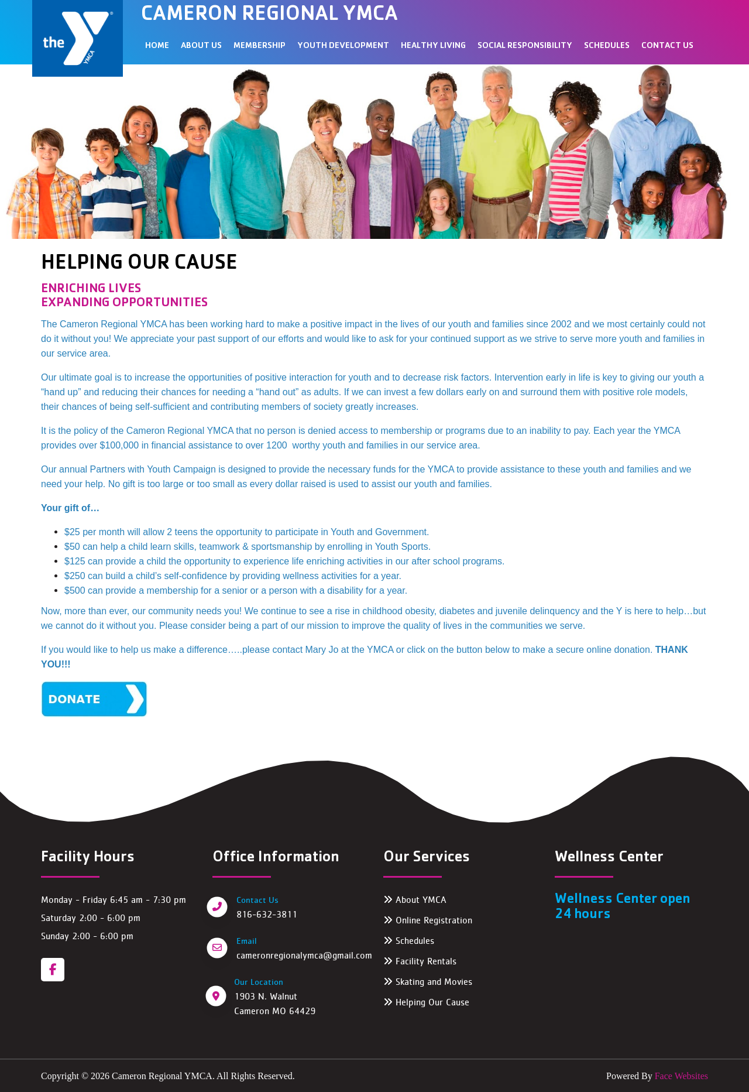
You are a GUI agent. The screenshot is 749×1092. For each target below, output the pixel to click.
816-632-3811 (266, 914)
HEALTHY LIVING (433, 46)
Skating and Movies (427, 981)
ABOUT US (201, 46)
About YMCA (414, 899)
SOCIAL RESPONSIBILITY (524, 46)
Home (157, 46)
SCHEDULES (607, 46)
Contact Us (667, 46)
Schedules (408, 940)
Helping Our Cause (426, 1002)
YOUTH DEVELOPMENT (343, 46)
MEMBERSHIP (259, 46)
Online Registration (427, 920)
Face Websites (680, 1076)
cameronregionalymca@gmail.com (304, 955)
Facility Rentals (419, 961)
